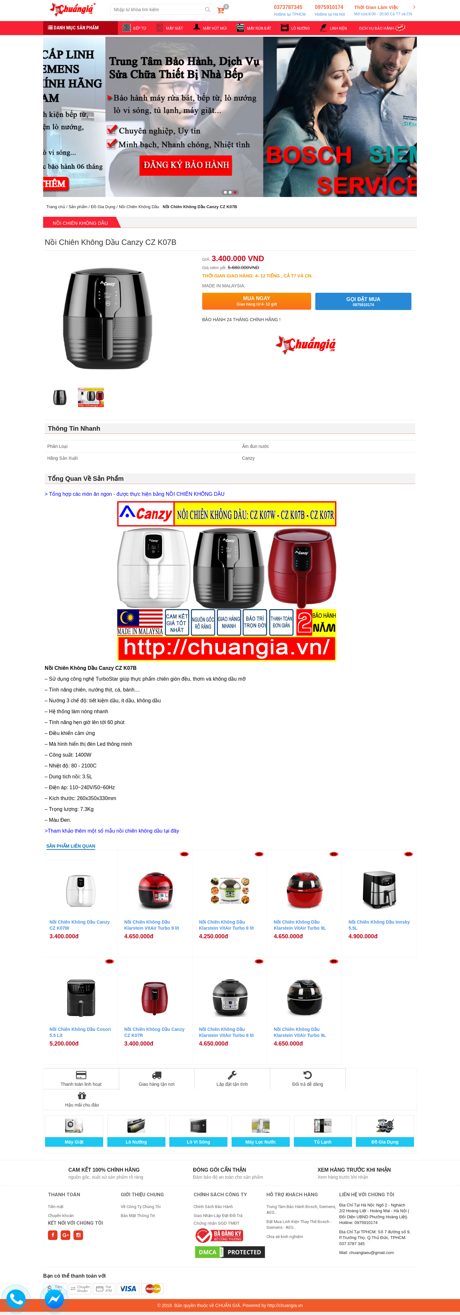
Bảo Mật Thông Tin (138, 1194)
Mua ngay (256, 301)
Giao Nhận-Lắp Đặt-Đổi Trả (218, 1194)
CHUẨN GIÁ (227, 1284)
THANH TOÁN (64, 1174)
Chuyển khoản (61, 1194)
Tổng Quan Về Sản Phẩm (86, 478)
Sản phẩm (78, 206)
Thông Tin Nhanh (74, 428)
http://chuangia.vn (285, 1284)
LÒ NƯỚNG (300, 28)
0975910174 (330, 10)
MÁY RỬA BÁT (259, 28)
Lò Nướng (136, 1121)
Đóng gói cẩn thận (219, 1149)
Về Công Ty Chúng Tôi (141, 1185)
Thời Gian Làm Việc (383, 10)
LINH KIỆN (338, 28)
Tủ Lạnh (323, 1121)
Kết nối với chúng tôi (75, 1202)
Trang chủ (55, 206)
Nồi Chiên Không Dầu (139, 206)
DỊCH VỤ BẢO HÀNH (376, 28)
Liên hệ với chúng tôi (366, 1174)
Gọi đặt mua (363, 302)
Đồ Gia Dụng (103, 206)
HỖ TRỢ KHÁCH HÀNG (292, 1174)
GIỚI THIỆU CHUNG (142, 1174)
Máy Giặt (74, 1121)
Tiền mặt (56, 1185)
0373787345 (289, 10)
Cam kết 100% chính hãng (104, 1149)
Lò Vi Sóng (198, 1121)
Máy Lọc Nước (260, 1121)
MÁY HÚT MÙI (215, 28)
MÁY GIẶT (174, 28)
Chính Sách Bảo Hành (213, 1185)
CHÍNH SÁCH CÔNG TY (220, 1174)
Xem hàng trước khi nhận (354, 1149)
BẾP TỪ (139, 28)
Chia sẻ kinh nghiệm (284, 1215)
